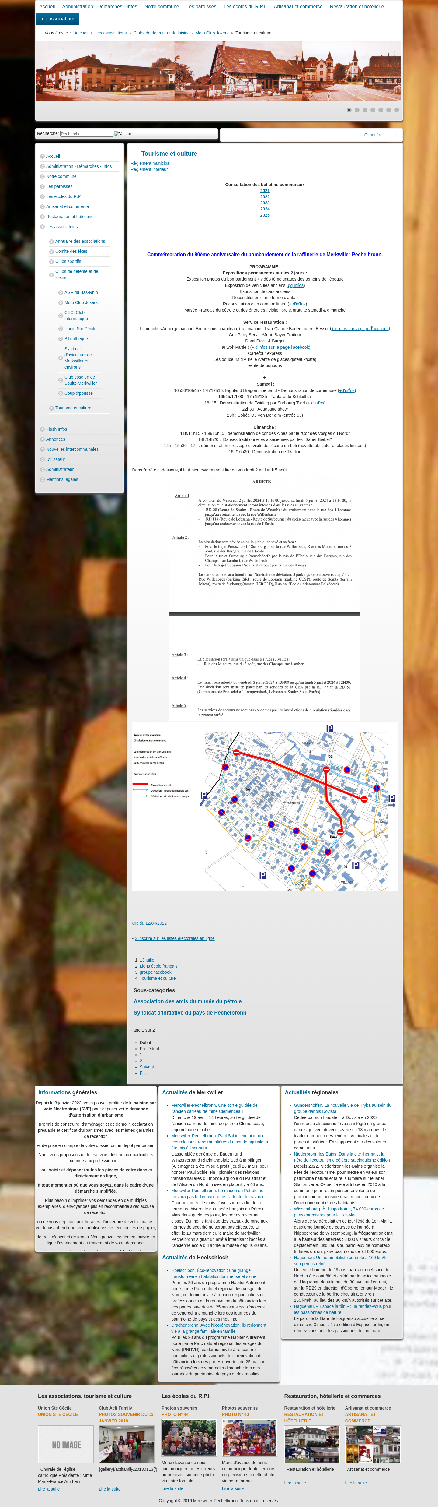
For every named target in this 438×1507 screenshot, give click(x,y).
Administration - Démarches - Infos (99, 6)
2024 (265, 208)
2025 (265, 215)
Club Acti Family (115, 1408)
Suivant (147, 1066)
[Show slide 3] (365, 110)
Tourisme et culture (73, 407)
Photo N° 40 (235, 1414)
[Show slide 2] (357, 110)
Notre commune (161, 6)
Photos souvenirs (179, 1408)
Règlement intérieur (149, 169)
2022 (265, 196)
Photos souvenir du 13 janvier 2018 (126, 1417)
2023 (265, 202)
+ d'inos (297, 304)
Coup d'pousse (78, 393)
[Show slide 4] (372, 110)
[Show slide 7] (396, 110)
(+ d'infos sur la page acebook (279, 347)
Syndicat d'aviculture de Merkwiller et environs (78, 357)
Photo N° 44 (175, 1414)
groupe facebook (156, 972)
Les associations (57, 18)
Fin (143, 1073)
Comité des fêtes (71, 251)
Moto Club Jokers (81, 302)
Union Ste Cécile (80, 328)
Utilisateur (55, 459)
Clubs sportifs (68, 261)
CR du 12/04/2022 (149, 923)
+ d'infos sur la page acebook (359, 328)
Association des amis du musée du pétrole (188, 1001)
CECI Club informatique (76, 315)
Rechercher (48, 133)
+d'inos (347, 390)
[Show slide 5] (380, 110)
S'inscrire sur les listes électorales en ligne (175, 938)
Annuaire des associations (80, 241)
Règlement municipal (151, 163)
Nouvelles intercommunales (72, 449)
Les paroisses (201, 6)
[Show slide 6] (388, 110)
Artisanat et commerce (298, 6)
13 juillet (147, 960)
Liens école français (159, 966)
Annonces (55, 439)
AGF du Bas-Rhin (81, 292)
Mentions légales (62, 479)
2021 (265, 190)
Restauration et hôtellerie (357, 6)
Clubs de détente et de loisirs (76, 274)
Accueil (47, 6)
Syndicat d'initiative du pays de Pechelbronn (190, 1013)
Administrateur (60, 469)
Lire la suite (49, 1489)
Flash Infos (56, 429)
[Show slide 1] (349, 110)
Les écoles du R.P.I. (245, 6)
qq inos (296, 285)
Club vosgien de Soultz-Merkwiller (80, 380)
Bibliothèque (76, 338)
